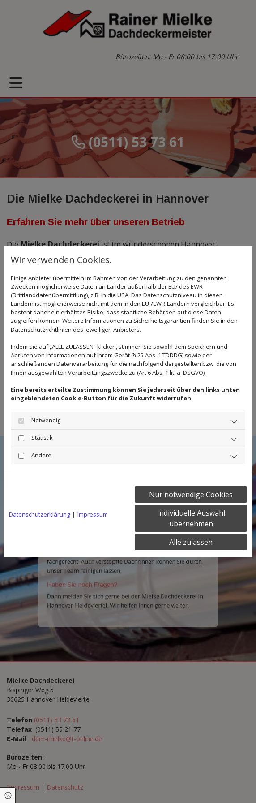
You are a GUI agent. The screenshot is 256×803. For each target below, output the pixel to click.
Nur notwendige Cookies (191, 494)
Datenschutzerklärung (39, 514)
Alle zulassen (191, 542)
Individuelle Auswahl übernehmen (191, 518)
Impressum (92, 514)
